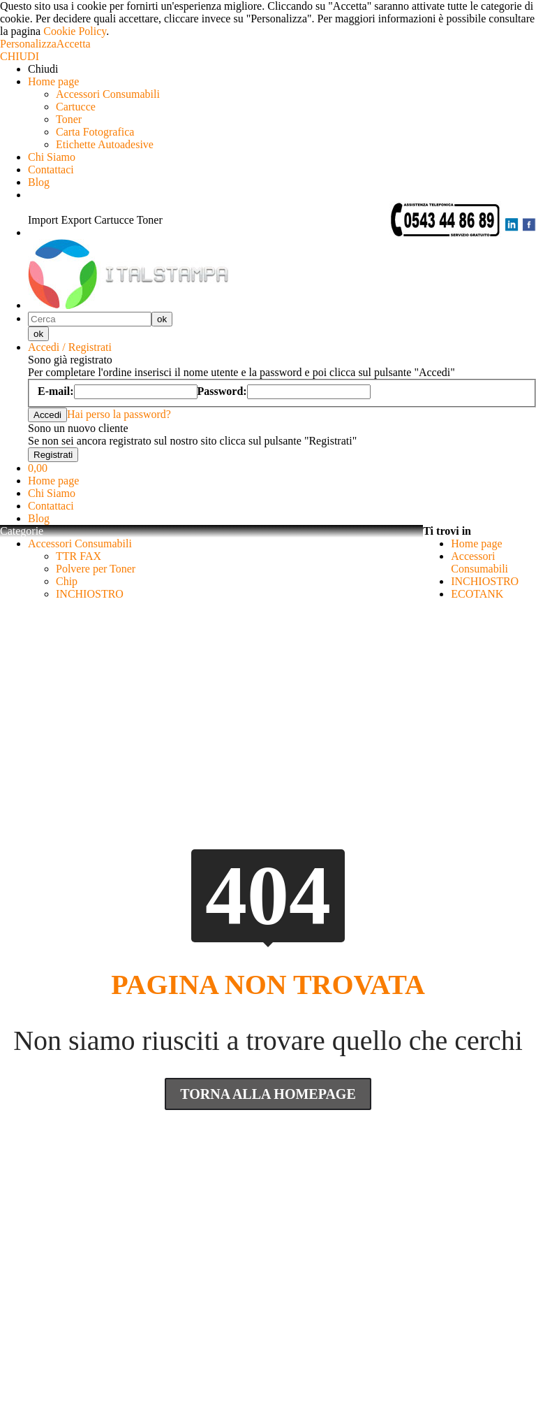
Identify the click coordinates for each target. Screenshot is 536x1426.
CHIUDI (19, 56)
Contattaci (51, 169)
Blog (39, 182)
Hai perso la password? (119, 414)
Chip (66, 581)
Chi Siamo (51, 157)
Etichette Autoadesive (105, 144)
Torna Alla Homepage (268, 1094)
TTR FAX (78, 556)
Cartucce (76, 107)
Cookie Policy (74, 31)
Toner (69, 119)
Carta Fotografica (95, 132)
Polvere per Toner (95, 569)
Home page (53, 81)
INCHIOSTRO (90, 594)
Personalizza (28, 44)
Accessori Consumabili (108, 94)
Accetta (74, 44)
